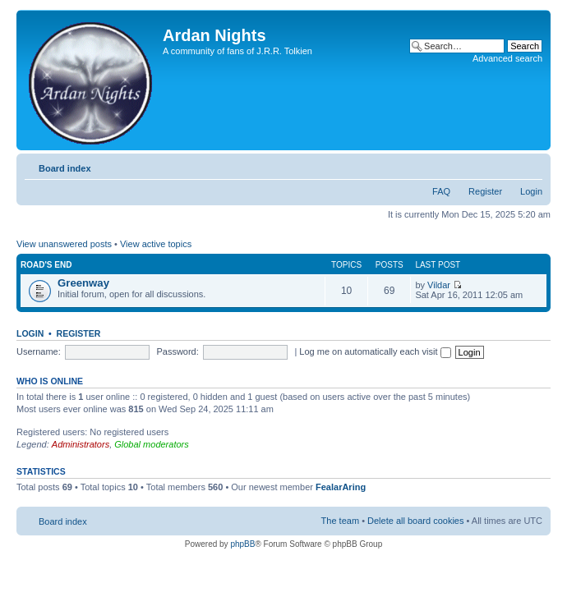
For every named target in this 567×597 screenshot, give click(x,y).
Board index (65, 168)
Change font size (530, 165)
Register (485, 191)
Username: (38, 351)
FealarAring (341, 487)
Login (531, 191)
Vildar (438, 285)
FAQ (441, 191)
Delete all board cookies (415, 521)
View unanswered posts (64, 244)
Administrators (80, 444)
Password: (177, 351)
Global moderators (151, 444)
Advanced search (507, 58)
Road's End (46, 264)
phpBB (242, 544)
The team (340, 521)
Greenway (83, 283)
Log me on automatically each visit (374, 351)
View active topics (155, 244)
